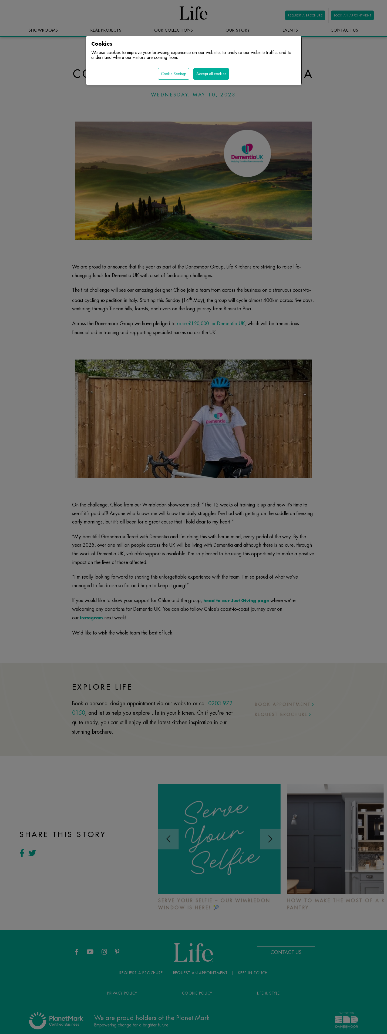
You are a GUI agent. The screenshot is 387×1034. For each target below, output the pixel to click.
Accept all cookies (211, 73)
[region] (193, 517)
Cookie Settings (173, 73)
